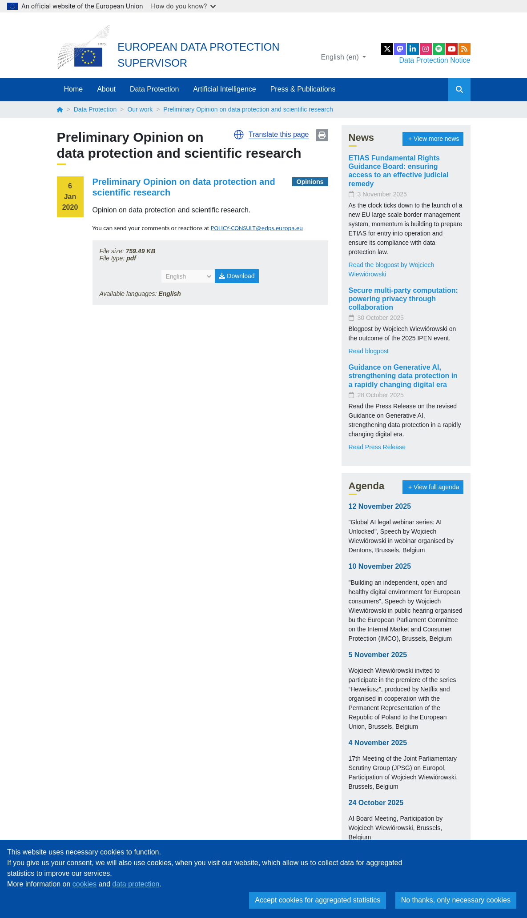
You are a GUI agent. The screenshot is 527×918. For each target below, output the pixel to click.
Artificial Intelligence (224, 89)
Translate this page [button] (279, 134)
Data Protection (154, 89)
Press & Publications (303, 89)
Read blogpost (369, 351)
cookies (84, 884)
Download (236, 275)
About (106, 89)
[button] (238, 134)
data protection (136, 884)
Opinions (310, 181)
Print (322, 135)
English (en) (341, 57)
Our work (140, 109)
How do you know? (183, 6)
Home (73, 89)
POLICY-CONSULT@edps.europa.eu (257, 228)
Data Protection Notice (434, 60)
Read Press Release (377, 447)
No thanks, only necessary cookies (456, 900)
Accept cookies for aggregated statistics (317, 900)
